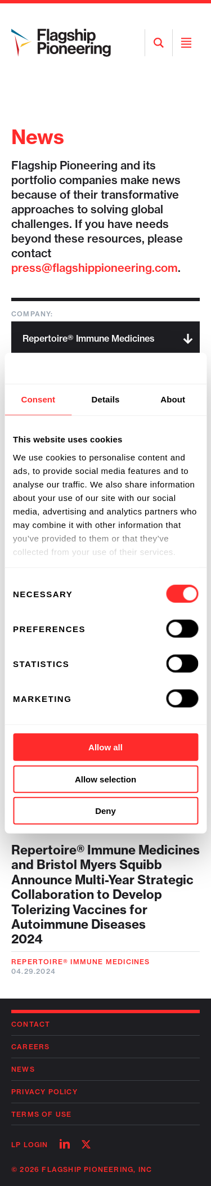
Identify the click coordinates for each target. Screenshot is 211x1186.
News (23, 1069)
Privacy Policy (44, 1091)
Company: (32, 314)
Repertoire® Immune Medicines (80, 961)
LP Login (29, 1144)
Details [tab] (106, 399)
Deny (105, 811)
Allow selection (105, 779)
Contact (30, 1024)
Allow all (105, 747)
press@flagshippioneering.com (94, 268)
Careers (30, 1046)
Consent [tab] (38, 399)
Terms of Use (41, 1114)
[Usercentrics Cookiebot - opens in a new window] (150, 368)
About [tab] (172, 399)
